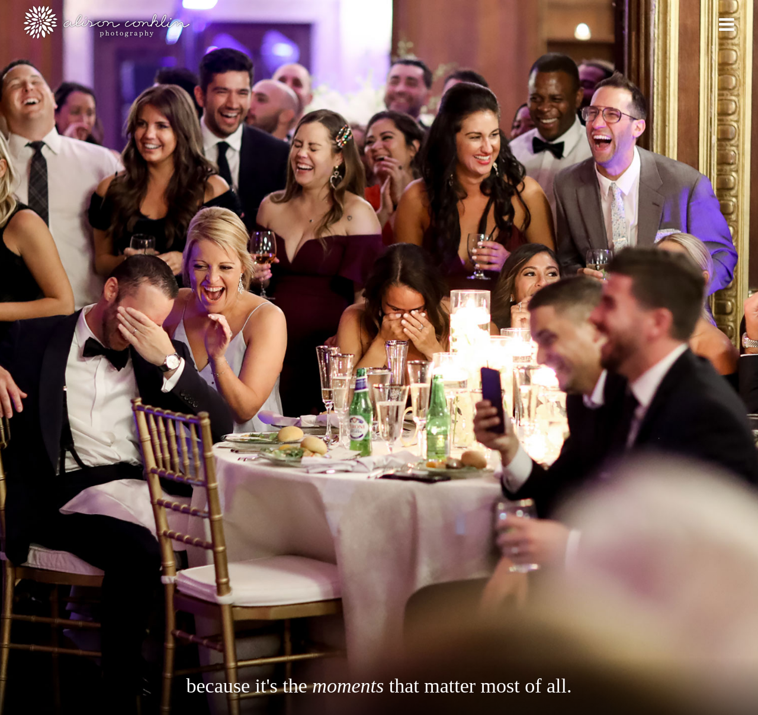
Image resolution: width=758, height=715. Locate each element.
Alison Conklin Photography (106, 22)
